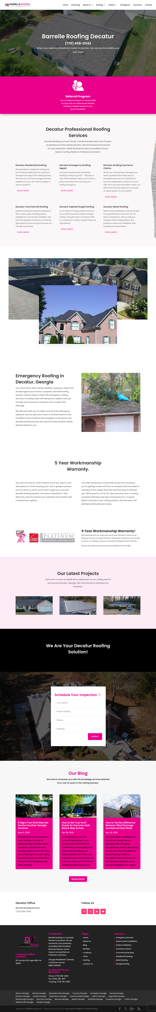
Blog (85, 945)
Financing (75, 5)
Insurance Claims (123, 949)
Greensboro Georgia (58, 996)
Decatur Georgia (23, 996)
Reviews (86, 949)
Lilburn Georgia (98, 996)
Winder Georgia (43, 1002)
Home (65, 5)
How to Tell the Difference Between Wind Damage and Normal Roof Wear (120, 825)
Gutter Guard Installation (126, 941)
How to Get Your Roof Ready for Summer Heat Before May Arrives (76, 825)
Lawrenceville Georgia (79, 996)
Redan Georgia (78, 999)
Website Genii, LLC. (34, 1008)
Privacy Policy (91, 1008)
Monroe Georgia (62, 999)
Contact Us (88, 964)
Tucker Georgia (131, 999)
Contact (148, 5)
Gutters (111, 5)
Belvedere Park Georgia (59, 993)
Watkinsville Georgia (25, 1002)
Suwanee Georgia (113, 999)
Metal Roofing (122, 960)
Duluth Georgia (39, 996)
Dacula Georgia (116, 993)
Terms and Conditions (74, 1008)
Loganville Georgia (116, 996)
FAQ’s (85, 956)
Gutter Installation (124, 945)
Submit (98, 736)
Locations (87, 952)
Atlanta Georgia (39, 993)
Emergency (125, 5)
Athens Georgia (22, 993)
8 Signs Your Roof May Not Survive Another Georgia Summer (33, 825)
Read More (78, 879)
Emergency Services (124, 937)
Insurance (137, 5)
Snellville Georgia (95, 999)
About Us (87, 5)
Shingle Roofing (122, 964)
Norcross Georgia (44, 999)
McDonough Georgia (24, 999)
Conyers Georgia (80, 993)
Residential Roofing (124, 956)
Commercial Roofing (125, 952)
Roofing (99, 5)
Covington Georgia (98, 993)
